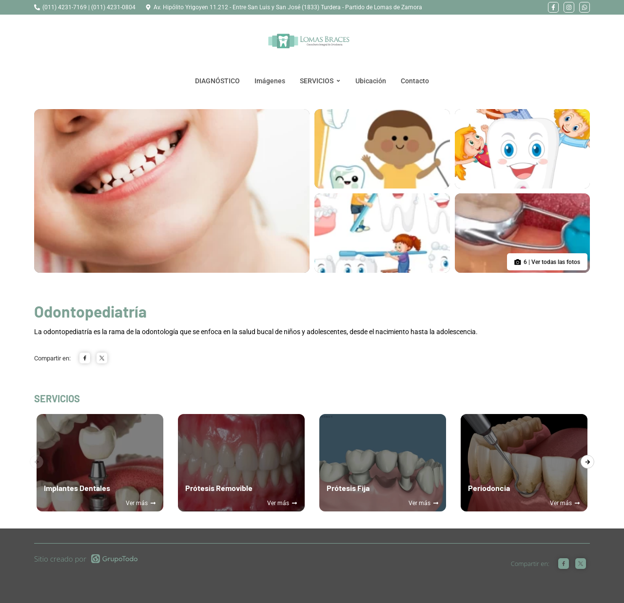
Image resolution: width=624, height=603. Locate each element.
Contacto (415, 81)
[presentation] (587, 462)
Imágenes (269, 81)
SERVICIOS (320, 81)
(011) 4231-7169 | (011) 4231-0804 (89, 7)
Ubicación (370, 81)
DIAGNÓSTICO (217, 81)
